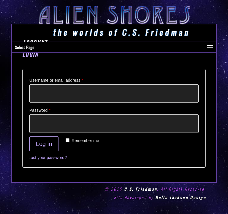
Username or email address (64, 79)
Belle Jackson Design (180, 197)
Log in (44, 144)
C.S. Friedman (140, 189)
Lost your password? (47, 157)
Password (48, 109)
